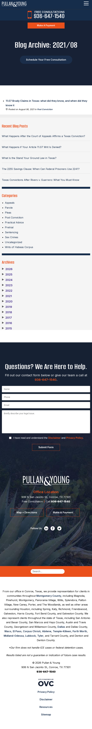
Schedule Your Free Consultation (46, 59)
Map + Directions (26, 512)
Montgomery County (48, 595)
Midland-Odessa (14, 635)
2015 (7, 328)
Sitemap (46, 714)
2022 (7, 290)
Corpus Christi (32, 631)
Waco (7, 631)
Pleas (8, 212)
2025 (7, 274)
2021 (7, 296)
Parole (9, 207)
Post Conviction (45, 109)
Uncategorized (13, 242)
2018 (7, 312)
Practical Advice (14, 222)
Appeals (9, 202)
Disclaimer (54, 438)
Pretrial (9, 227)
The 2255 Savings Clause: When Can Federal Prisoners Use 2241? (41, 168)
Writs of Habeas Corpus (19, 247)
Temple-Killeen (62, 631)
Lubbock (30, 635)
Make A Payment (46, 25)
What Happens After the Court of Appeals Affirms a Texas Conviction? (43, 136)
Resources (46, 706)
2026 (7, 269)
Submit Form (46, 447)
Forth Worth (80, 631)
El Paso (17, 631)
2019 (7, 306)
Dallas (61, 626)
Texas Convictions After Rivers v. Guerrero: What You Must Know (40, 179)
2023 (7, 285)
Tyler (40, 635)
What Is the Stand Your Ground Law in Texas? (29, 158)
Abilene (46, 631)
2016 (7, 323)
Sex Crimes (11, 237)
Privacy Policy (74, 438)
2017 (7, 317)
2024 (7, 279)
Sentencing (11, 232)
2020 (7, 301)
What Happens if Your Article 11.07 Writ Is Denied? (31, 147)
